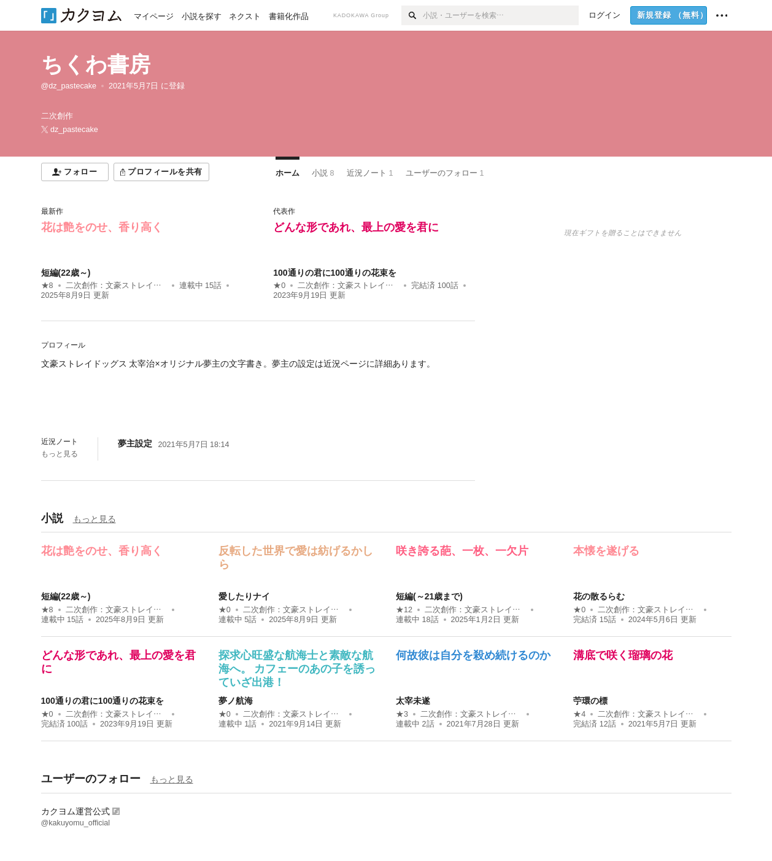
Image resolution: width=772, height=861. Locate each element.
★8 (47, 285)
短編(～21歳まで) (429, 596)
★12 (404, 610)
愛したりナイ (244, 596)
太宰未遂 (413, 701)
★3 (402, 714)
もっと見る (59, 454)
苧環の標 (590, 701)
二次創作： (116, 285)
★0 (279, 285)
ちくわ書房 (95, 64)
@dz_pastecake (69, 86)
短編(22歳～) (66, 273)
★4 (579, 714)
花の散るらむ (599, 596)
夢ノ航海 (235, 701)
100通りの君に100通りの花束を (334, 273)
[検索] (412, 15)
